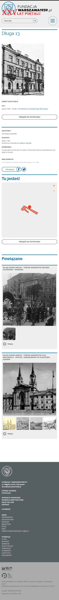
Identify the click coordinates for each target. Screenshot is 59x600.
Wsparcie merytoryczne (12, 500)
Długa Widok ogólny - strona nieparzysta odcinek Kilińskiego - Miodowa (26, 268)
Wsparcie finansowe (11, 498)
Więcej (10, 344)
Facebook (6, 509)
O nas (4, 539)
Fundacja (6, 537)
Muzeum (5, 522)
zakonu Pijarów (25, 143)
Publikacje (6, 548)
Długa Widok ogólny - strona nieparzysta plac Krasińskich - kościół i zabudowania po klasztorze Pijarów (26, 357)
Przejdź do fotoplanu (29, 117)
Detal (4, 526)
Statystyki (6, 553)
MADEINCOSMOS (14, 591)
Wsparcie (6, 544)
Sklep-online (7, 546)
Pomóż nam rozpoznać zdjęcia (15, 531)
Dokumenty (7, 555)
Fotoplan (6, 493)
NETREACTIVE (16, 594)
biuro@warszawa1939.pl (11, 487)
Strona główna (9, 491)
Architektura (8, 519)
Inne (4, 529)
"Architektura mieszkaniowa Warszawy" (33, 109)
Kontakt (5, 504)
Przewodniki (7, 517)
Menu (4, 515)
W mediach (6, 551)
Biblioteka (6, 524)
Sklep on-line (8, 502)
